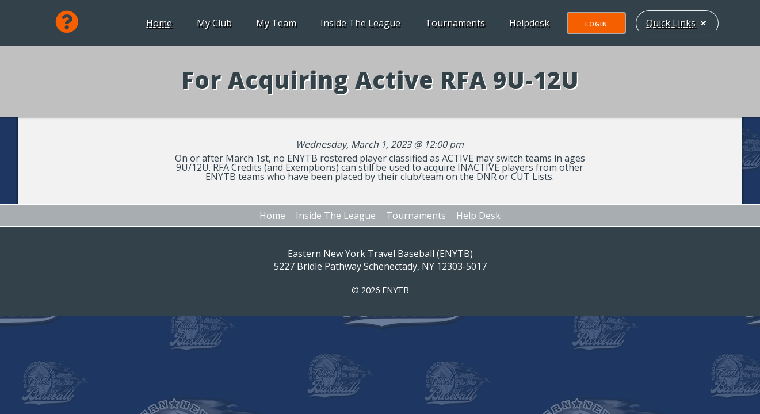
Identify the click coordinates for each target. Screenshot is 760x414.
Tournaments (454, 23)
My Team (275, 23)
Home (158, 23)
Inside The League (359, 23)
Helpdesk (528, 23)
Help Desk (478, 215)
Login (595, 24)
